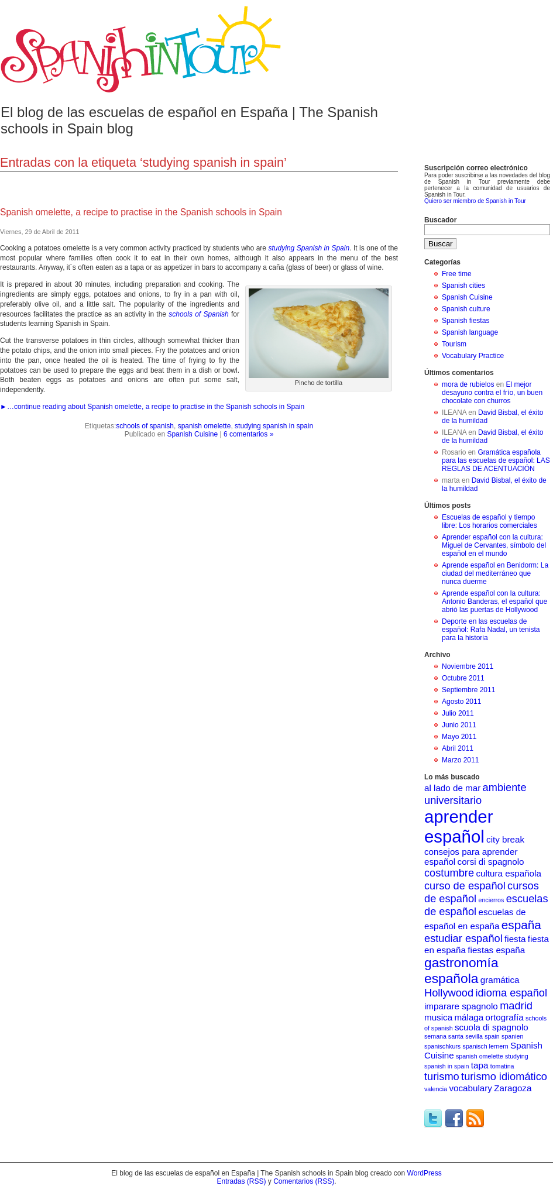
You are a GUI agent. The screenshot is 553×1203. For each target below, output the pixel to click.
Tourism (454, 344)
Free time (457, 274)
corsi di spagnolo (491, 862)
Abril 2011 (457, 748)
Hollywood (448, 993)
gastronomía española (461, 970)
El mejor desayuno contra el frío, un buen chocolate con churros (492, 392)
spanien (512, 1036)
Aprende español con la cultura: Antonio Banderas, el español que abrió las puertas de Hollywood (494, 601)
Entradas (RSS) (241, 1181)
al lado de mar (452, 788)
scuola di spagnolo (491, 1027)
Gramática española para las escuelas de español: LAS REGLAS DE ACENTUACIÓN (496, 460)
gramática (500, 980)
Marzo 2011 (460, 760)
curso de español (465, 885)
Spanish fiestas (465, 321)
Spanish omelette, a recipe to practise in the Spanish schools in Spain (141, 212)
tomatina (502, 1066)
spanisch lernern (486, 1046)
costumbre (449, 873)
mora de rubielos (468, 384)
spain (492, 1036)
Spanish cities (463, 285)
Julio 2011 (458, 713)
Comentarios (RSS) (303, 1181)
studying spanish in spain (274, 426)
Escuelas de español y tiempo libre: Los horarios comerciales (489, 521)
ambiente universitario (475, 793)
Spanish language (470, 332)
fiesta (514, 939)
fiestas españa (496, 950)
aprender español (458, 826)
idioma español (511, 993)
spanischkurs (442, 1046)
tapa (480, 1065)
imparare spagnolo (461, 1006)
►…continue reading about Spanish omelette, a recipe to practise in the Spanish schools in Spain (152, 407)
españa (521, 925)
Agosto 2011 (461, 701)
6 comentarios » (248, 434)
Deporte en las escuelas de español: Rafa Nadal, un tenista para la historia (491, 629)
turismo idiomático (504, 1076)
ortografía (505, 1017)
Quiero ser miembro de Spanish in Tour (475, 201)
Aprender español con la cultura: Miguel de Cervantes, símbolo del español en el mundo (494, 545)
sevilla (474, 1036)
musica (438, 1017)
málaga (468, 1017)
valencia (435, 1088)
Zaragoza (512, 1088)
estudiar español (463, 938)
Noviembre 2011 (467, 666)
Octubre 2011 (463, 678)
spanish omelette (204, 426)
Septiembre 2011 (468, 690)
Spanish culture (466, 309)
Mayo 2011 (459, 737)
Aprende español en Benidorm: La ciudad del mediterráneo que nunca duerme (495, 573)
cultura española (508, 873)
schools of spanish (145, 426)
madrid (516, 1005)
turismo (441, 1076)
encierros (491, 899)
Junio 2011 (459, 725)
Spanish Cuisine (192, 434)
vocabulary (470, 1088)
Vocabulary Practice (473, 356)
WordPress (424, 1173)
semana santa (443, 1036)
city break (505, 839)
